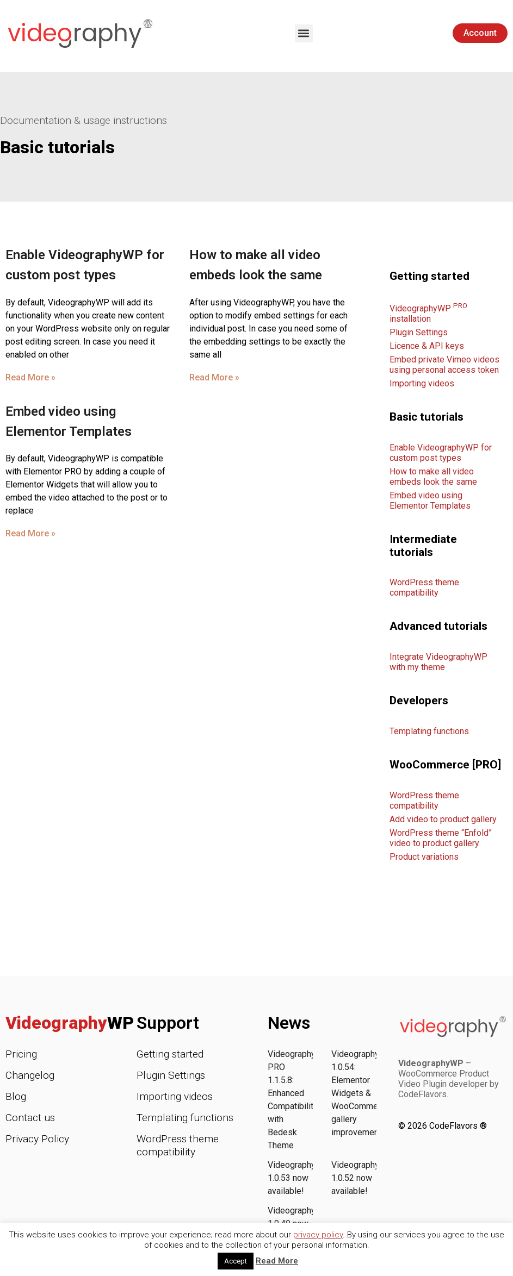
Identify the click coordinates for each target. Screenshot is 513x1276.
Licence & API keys (427, 346)
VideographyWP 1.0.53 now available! (298, 1178)
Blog (15, 1096)
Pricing (21, 1054)
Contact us (30, 1117)
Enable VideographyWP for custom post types (441, 452)
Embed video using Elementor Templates (430, 500)
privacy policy (318, 1235)
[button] (304, 33)
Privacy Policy (37, 1139)
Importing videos (422, 383)
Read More (277, 1261)
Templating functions (429, 731)
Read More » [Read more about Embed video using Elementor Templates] (30, 533)
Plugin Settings (419, 332)
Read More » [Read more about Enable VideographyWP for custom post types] (30, 377)
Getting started (170, 1054)
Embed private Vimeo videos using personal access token (444, 364)
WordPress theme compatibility (424, 587)
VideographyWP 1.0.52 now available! (362, 1178)
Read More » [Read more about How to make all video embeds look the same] (214, 377)
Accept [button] (235, 1261)
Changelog (29, 1075)
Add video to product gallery (443, 819)
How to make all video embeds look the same (433, 476)
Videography (69, 1022)
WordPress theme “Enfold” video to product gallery (441, 838)
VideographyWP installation (428, 313)
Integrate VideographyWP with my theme (438, 662)
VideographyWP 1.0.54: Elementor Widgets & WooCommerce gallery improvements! (362, 1093)
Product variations (424, 857)
